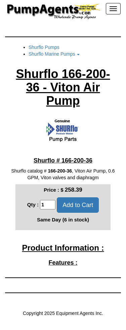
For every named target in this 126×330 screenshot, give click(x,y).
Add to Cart (77, 205)
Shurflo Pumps (44, 47)
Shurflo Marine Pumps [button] (54, 54)
